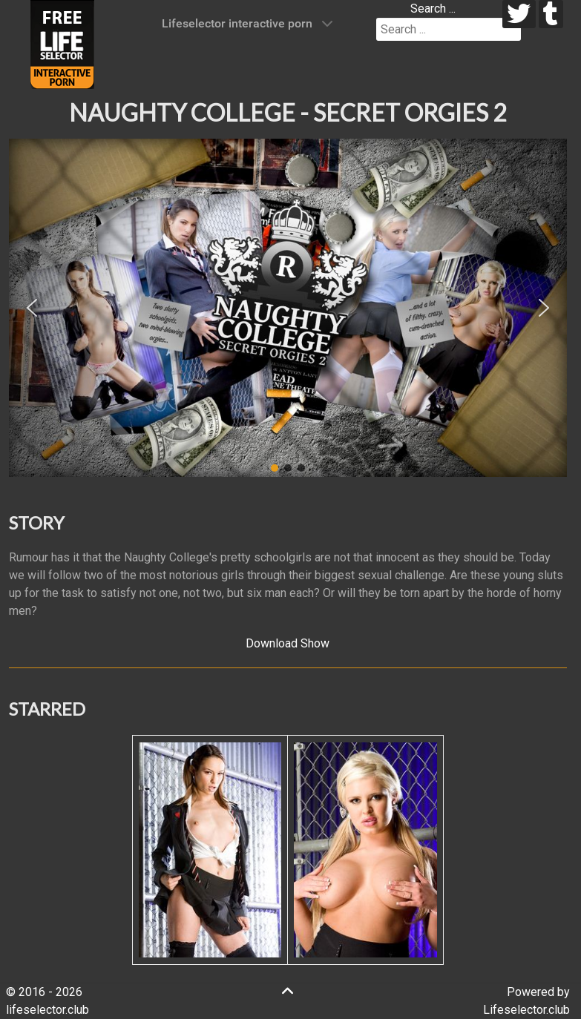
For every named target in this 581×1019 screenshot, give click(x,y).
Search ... (433, 8)
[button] (32, 308)
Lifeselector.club (526, 1010)
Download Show (287, 643)
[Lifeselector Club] (62, 43)
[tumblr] (551, 14)
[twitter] (519, 14)
